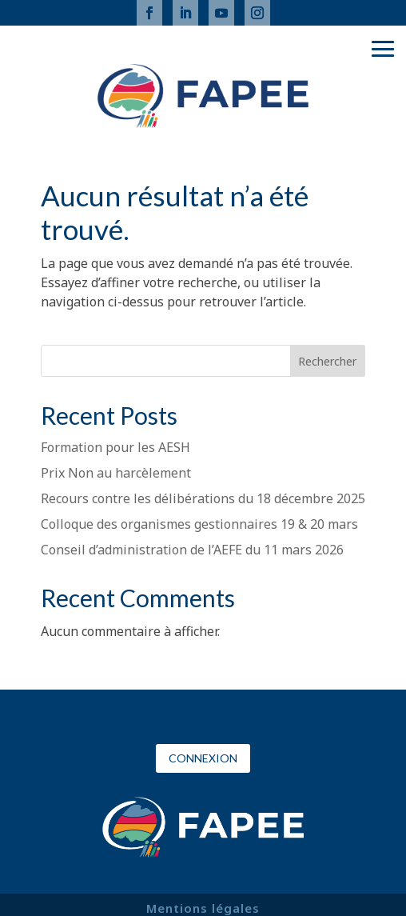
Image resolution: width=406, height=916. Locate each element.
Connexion (203, 758)
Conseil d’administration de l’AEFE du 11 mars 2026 (192, 549)
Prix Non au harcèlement (116, 473)
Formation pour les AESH (115, 447)
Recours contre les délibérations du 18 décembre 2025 (203, 498)
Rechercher (327, 361)
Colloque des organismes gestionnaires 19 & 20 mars (199, 524)
